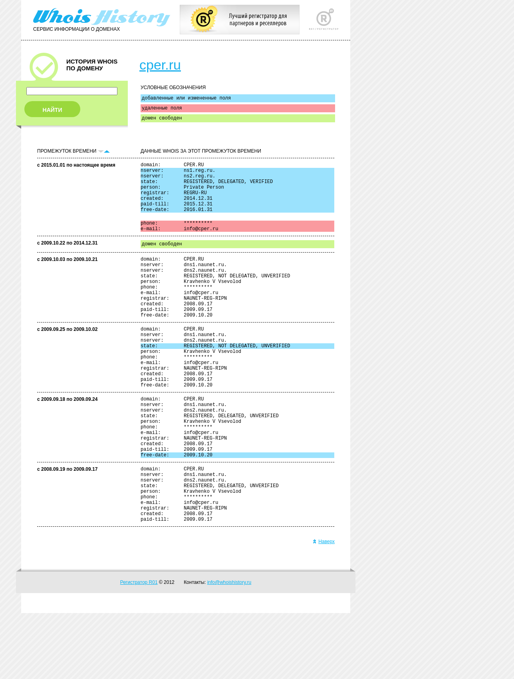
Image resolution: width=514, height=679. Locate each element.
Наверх (324, 607)
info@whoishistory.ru (229, 648)
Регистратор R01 (139, 648)
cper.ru (160, 64)
